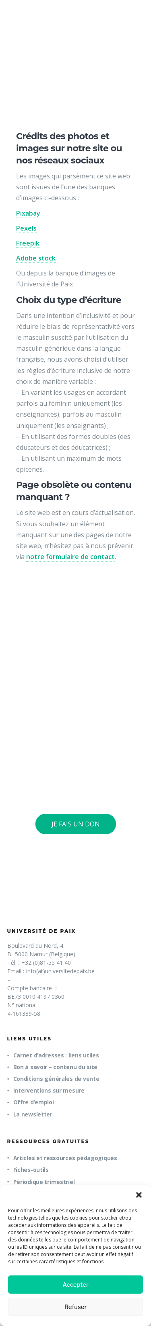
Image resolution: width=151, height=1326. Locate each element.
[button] (139, 1195)
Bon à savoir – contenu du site (55, 1067)
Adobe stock (36, 258)
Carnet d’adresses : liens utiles (56, 1055)
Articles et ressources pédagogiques (65, 1158)
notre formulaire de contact (70, 556)
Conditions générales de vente (56, 1078)
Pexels (26, 228)
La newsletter (32, 1114)
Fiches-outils (31, 1169)
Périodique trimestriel (44, 1182)
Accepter (75, 1284)
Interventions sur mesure (49, 1090)
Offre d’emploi (33, 1102)
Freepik (27, 243)
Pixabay (28, 213)
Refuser (75, 1307)
